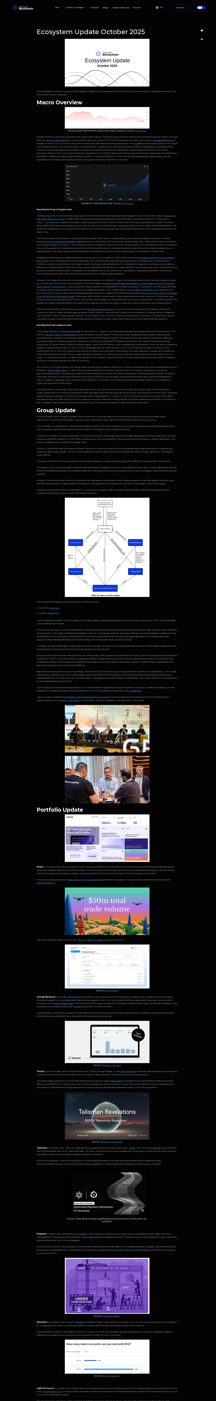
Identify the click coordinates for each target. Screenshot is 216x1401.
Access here (54, 608)
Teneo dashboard (128, 1071)
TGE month (155, 1148)
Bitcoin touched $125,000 (57, 140)
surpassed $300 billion (163, 140)
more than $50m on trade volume (93, 940)
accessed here (135, 691)
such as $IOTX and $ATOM (140, 290)
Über (57, 7)
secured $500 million (57, 370)
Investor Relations (120, 7)
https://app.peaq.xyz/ (46, 883)
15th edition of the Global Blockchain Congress (87, 697)
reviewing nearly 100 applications (60, 334)
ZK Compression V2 (52, 1391)
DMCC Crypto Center (70, 700)
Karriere (136, 7)
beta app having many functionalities (85, 880)
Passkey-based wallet (63, 1003)
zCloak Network (75, 997)
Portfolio (94, 7)
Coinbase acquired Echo (102, 309)
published (79, 1322)
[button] (58, 7)
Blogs (105, 7)
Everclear (82, 1234)
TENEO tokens (116, 1081)
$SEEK (132, 1148)
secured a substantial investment (60, 241)
